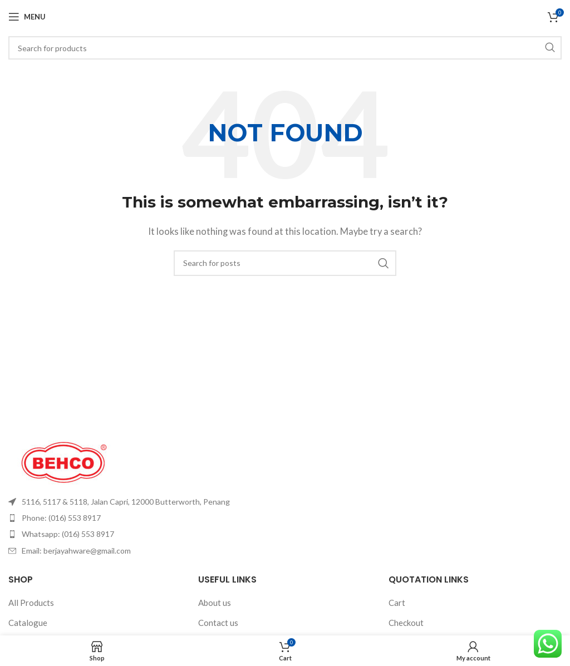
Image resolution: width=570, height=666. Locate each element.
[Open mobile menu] (27, 17)
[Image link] (64, 461)
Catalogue (27, 623)
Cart (397, 603)
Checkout (406, 623)
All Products (31, 603)
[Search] (285, 48)
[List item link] (142, 502)
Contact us (218, 623)
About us (214, 603)
